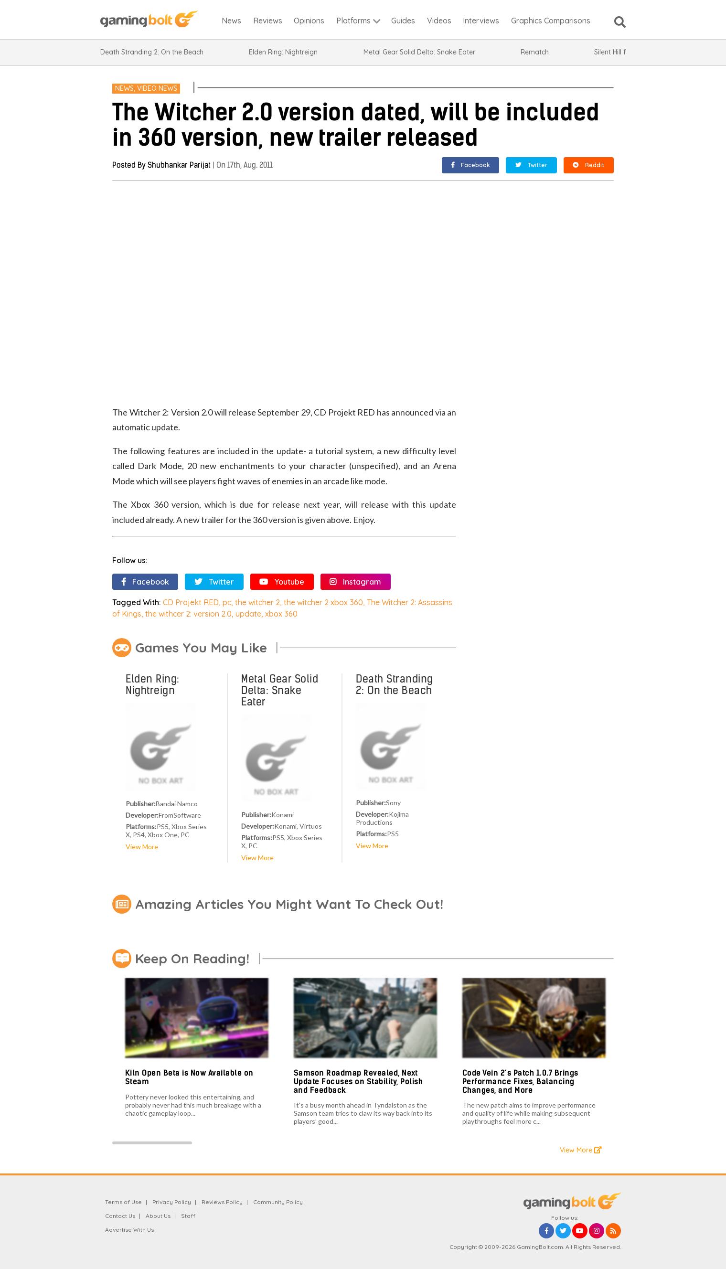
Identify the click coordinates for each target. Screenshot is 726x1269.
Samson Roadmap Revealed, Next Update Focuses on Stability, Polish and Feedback (358, 1081)
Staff (188, 1215)
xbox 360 (281, 614)
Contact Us (120, 1215)
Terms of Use (123, 1201)
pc (227, 602)
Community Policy (278, 1201)
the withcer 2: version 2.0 (188, 614)
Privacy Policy (171, 1201)
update (248, 614)
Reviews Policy (222, 1201)
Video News (157, 88)
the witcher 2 (257, 602)
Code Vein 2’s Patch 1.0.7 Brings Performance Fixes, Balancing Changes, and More (520, 1081)
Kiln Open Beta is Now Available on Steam (189, 1077)
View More (142, 846)
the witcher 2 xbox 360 (323, 602)
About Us (158, 1215)
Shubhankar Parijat (179, 165)
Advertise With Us (129, 1229)
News (124, 88)
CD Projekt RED (191, 602)
